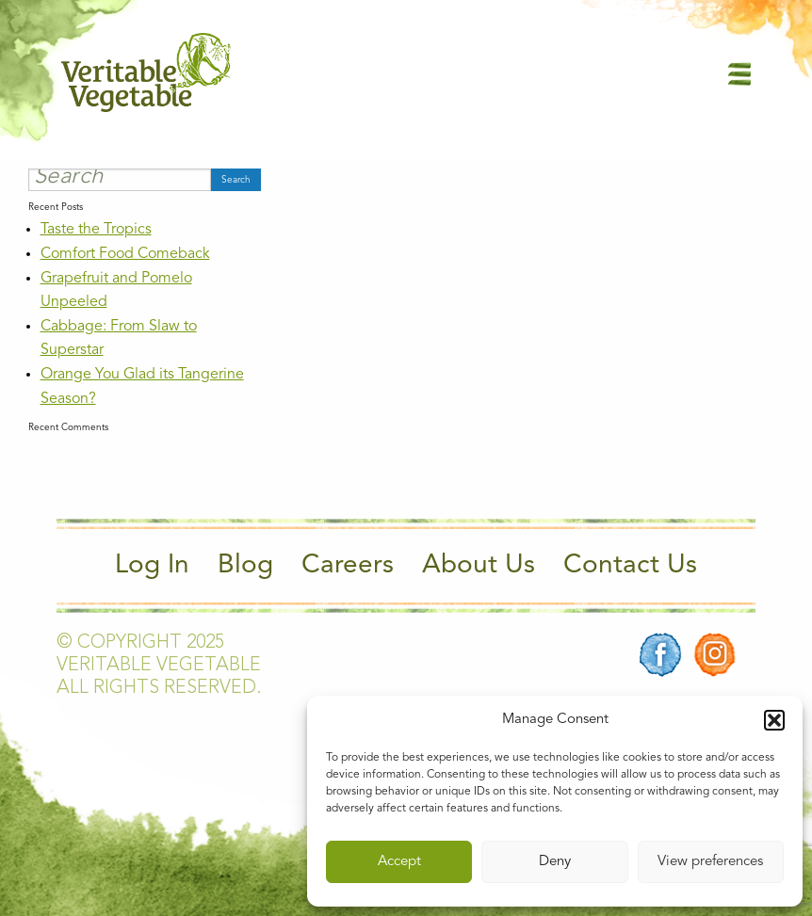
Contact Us (630, 566)
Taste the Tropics (96, 229)
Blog (245, 566)
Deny (555, 862)
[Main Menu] (739, 73)
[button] (774, 720)
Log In (152, 566)
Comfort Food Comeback (125, 254)
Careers (347, 566)
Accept (399, 862)
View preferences (710, 862)
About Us (478, 566)
